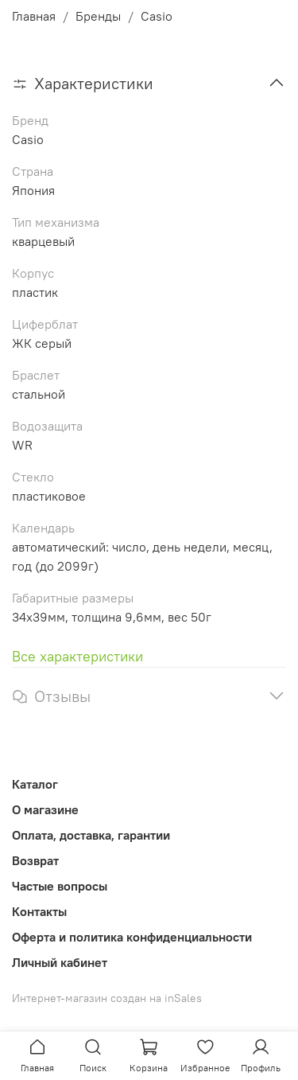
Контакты (39, 911)
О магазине (45, 809)
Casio (156, 16)
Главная (34, 16)
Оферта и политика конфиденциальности (132, 937)
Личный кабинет (59, 962)
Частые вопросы (59, 886)
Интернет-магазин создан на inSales (107, 998)
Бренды (98, 16)
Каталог (35, 784)
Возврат (35, 860)
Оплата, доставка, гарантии (91, 835)
